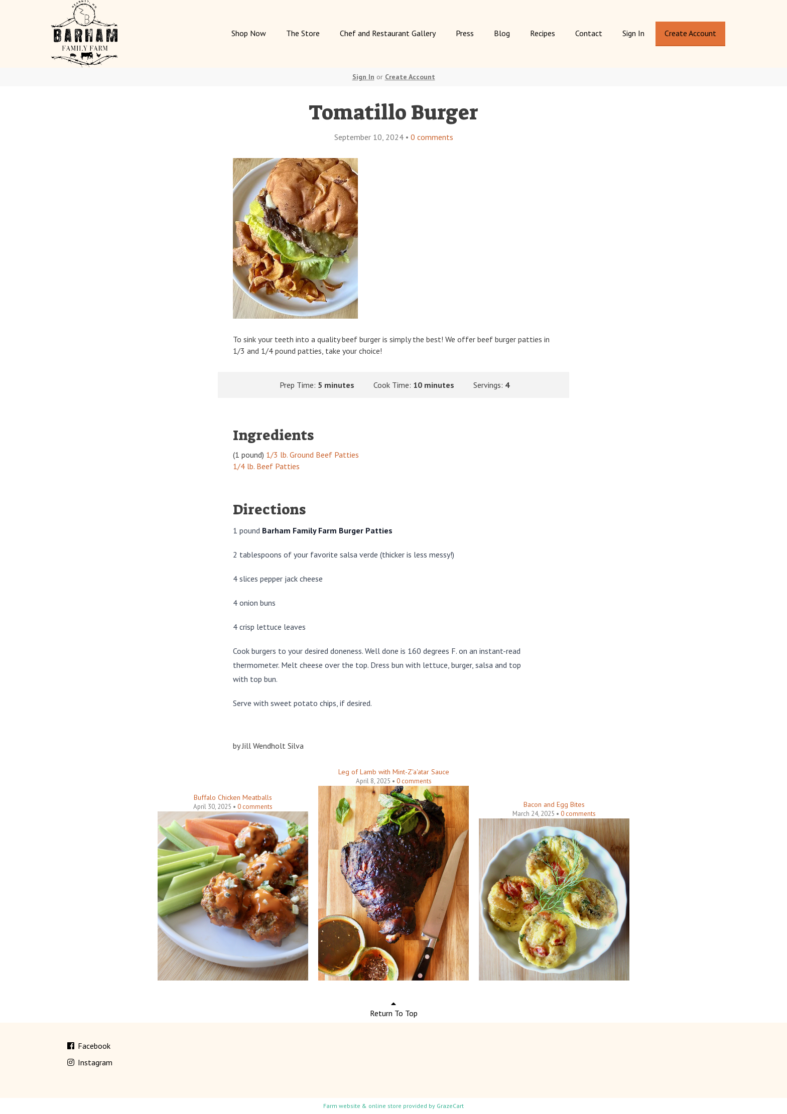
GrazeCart (450, 1105)
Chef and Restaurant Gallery (388, 33)
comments (432, 137)
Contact (588, 33)
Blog (502, 33)
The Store (303, 33)
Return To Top (394, 1009)
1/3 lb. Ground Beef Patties (312, 455)
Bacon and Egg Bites (554, 804)
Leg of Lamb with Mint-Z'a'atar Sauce (393, 771)
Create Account (690, 33)
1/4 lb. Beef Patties (266, 466)
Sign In (633, 33)
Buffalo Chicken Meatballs (233, 797)
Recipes (542, 33)
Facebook (88, 1046)
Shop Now (248, 33)
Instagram (89, 1062)
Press (465, 33)
